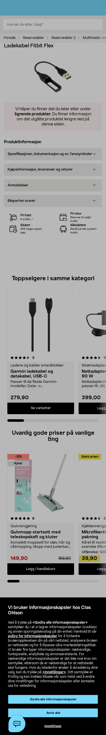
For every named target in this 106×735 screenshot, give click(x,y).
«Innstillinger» (54, 672)
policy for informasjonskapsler (32, 636)
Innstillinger (53, 726)
